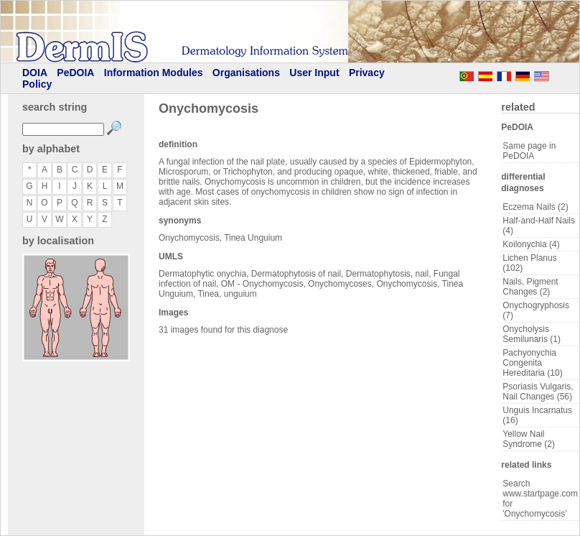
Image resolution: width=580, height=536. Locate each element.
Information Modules (153, 72)
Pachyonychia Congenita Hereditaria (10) (532, 363)
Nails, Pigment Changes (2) (530, 287)
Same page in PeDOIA (529, 151)
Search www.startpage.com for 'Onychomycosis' (540, 499)
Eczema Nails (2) (535, 207)
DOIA (34, 72)
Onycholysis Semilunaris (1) (531, 334)
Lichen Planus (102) (529, 263)
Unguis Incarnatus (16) (537, 415)
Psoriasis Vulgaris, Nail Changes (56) (537, 392)
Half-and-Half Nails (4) (538, 226)
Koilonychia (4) (530, 244)
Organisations (246, 72)
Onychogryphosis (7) (535, 310)
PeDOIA (75, 72)
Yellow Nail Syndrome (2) (528, 439)
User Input (314, 72)
